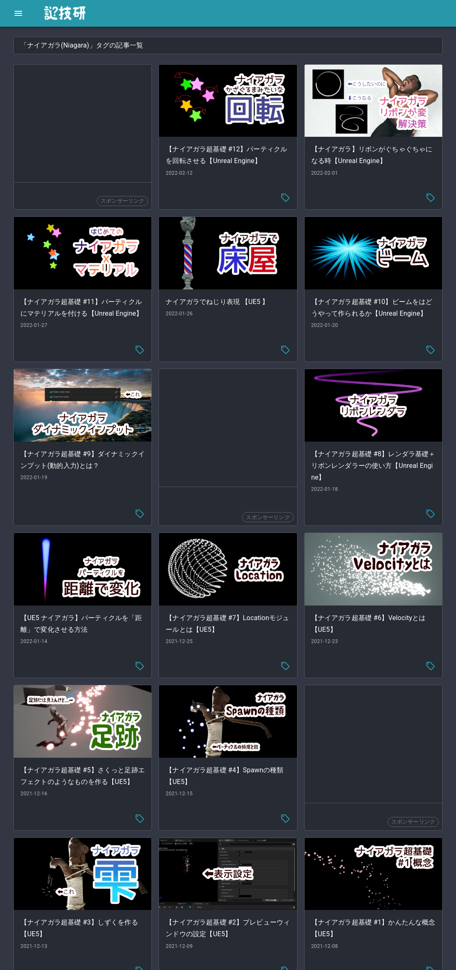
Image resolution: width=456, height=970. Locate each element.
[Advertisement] (198, 123)
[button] (62, 40)
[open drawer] (18, 13)
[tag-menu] (327, 187)
